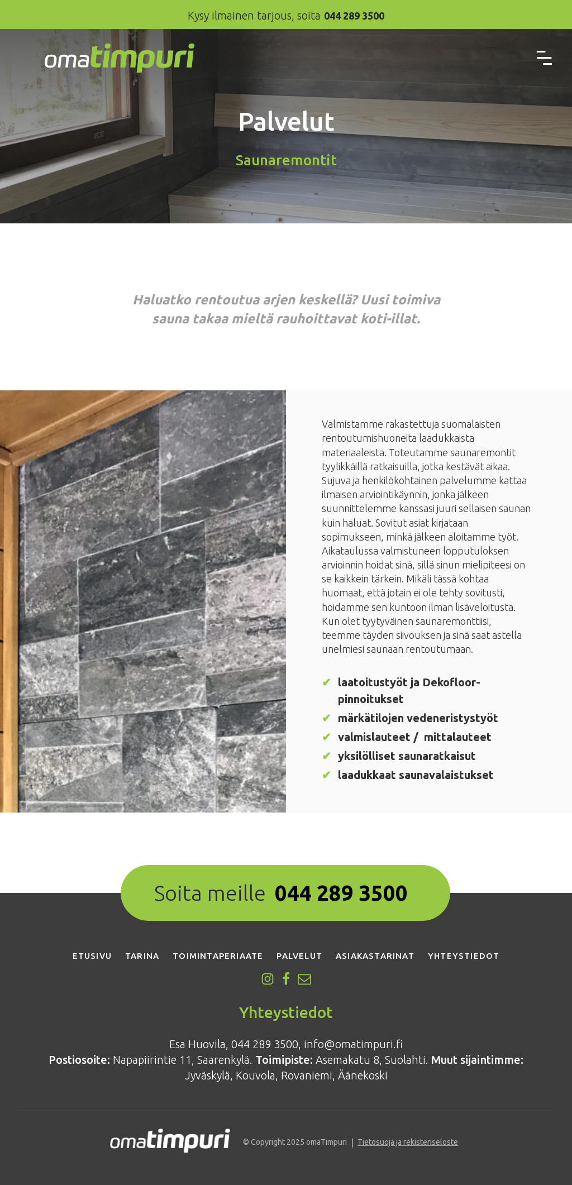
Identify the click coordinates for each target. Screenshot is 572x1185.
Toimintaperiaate (218, 956)
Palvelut (299, 956)
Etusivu (92, 956)
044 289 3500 (341, 893)
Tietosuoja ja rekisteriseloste (408, 1142)
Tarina (142, 956)
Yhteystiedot (463, 956)
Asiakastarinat (375, 956)
